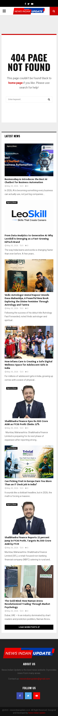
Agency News (12, 146)
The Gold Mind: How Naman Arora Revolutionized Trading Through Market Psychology (27, 604)
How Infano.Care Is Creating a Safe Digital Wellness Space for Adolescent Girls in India (28, 364)
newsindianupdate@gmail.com (35, 679)
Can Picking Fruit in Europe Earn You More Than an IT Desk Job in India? (28, 483)
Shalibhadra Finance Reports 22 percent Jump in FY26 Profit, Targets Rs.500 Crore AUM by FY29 (28, 540)
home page (15, 82)
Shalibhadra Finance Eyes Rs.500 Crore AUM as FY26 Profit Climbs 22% (26, 423)
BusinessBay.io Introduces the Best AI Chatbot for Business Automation (26, 181)
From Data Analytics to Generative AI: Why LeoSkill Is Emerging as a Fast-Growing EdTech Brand (29, 238)
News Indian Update (36, 713)
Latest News (12, 136)
